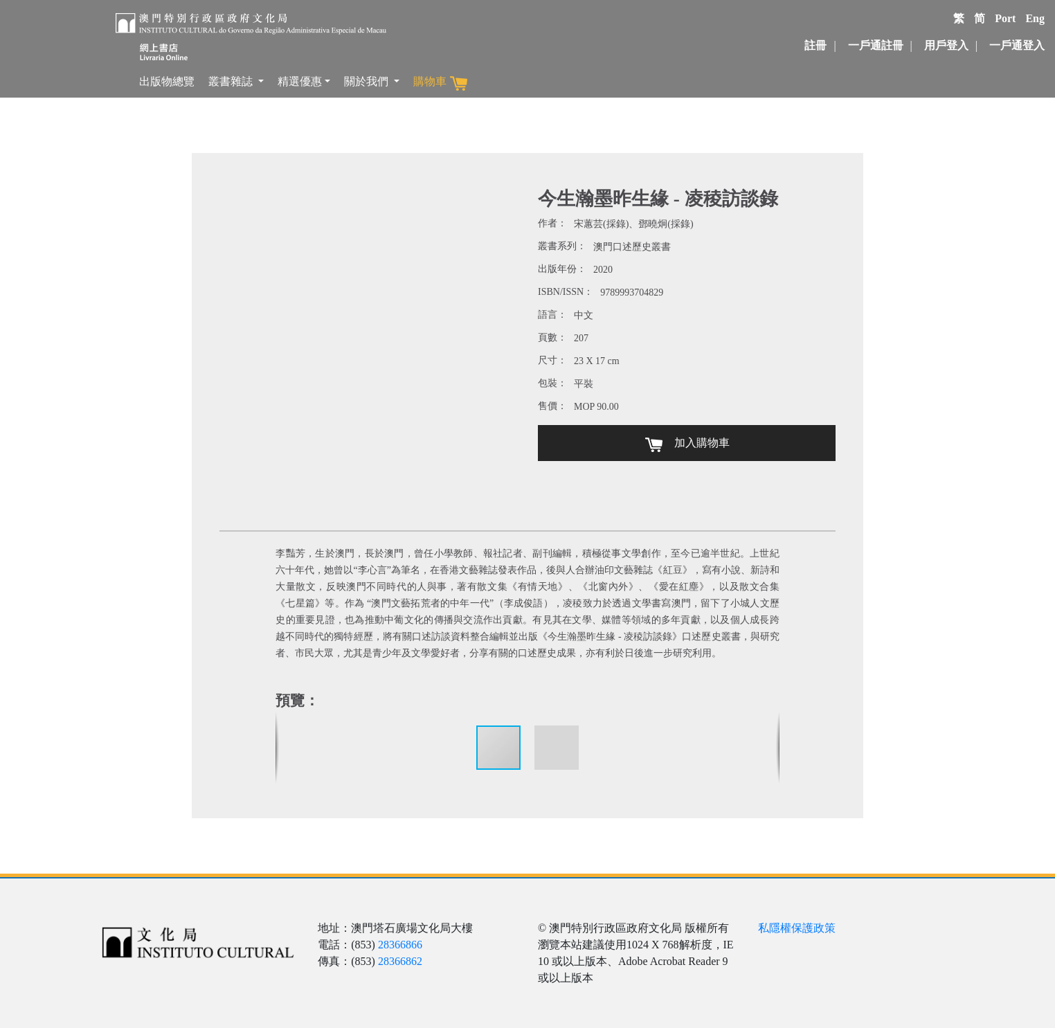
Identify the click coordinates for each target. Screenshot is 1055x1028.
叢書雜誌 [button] (231, 81)
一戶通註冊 (875, 45)
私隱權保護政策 (797, 928)
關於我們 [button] (367, 81)
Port (1005, 18)
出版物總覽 (167, 81)
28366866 (400, 944)
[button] (556, 748)
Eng (1035, 18)
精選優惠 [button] (300, 81)
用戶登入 (946, 45)
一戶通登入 (1017, 45)
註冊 (815, 45)
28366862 (400, 961)
